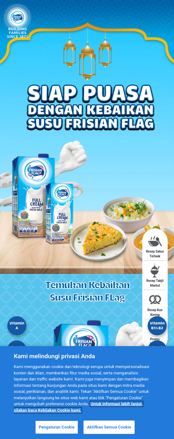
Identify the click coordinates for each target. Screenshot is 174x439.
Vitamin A (17, 325)
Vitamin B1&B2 (157, 325)
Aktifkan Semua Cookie (109, 427)
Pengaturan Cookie (57, 427)
